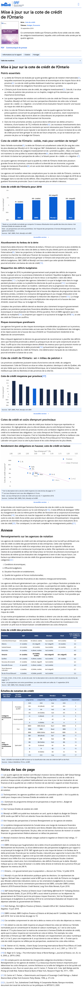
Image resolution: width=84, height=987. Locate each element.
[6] (47, 153)
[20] (14, 523)
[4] (49, 124)
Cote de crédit (30, 22)
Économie (36, 25)
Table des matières (7, 61)
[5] (23, 145)
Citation (27, 55)
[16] (41, 347)
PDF (2, 47)
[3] (64, 89)
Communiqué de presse (16, 47)
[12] (63, 283)
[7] (78, 156)
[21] (74, 523)
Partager (36, 55)
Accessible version (40, 237)
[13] (68, 296)
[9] (13, 252)
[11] (13, 280)
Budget (29, 25)
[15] (72, 314)
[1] (79, 78)
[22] (11, 560)
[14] (20, 314)
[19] (13, 515)
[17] (2, 925)
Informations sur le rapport (12, 55)
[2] (13, 83)
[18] (48, 510)
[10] (41, 263)
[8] (28, 166)
